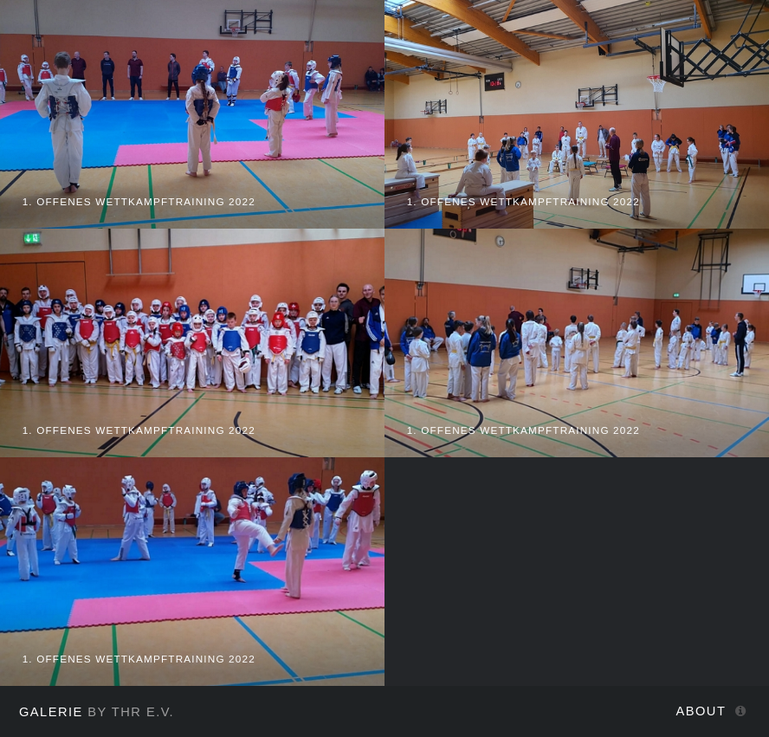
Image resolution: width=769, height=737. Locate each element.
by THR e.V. (96, 712)
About (701, 711)
